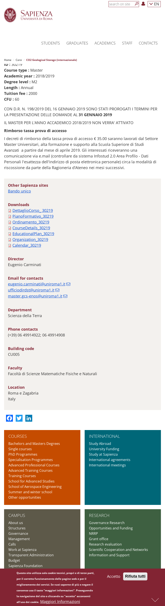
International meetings (107, 465)
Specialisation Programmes (30, 459)
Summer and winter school (30, 492)
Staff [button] (127, 43)
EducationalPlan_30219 (33, 233)
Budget (14, 560)
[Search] (136, 4)
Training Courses (22, 475)
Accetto (113, 577)
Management (19, 539)
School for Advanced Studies (31, 481)
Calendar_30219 (26, 245)
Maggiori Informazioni (60, 602)
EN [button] (154, 3)
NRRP (93, 533)
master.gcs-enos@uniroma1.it (35, 296)
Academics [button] (105, 43)
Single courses (20, 449)
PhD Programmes (22, 454)
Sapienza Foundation (25, 565)
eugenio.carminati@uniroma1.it (36, 284)
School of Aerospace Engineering (35, 486)
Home (7, 60)
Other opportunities (24, 497)
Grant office (98, 539)
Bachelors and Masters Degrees (34, 443)
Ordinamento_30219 (30, 222)
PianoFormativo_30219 (32, 216)
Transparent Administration (31, 555)
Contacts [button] (148, 43)
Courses (17, 436)
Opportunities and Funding (111, 528)
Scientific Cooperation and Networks (118, 549)
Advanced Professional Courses (34, 465)
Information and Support (109, 555)
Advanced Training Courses (30, 470)
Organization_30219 (30, 239)
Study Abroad (100, 443)
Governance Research (107, 522)
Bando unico (19, 191)
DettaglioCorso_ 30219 (32, 210)
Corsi (19, 60)
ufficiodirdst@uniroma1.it (31, 290)
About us (15, 522)
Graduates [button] (77, 43)
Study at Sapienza (103, 454)
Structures (17, 528)
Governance (18, 533)
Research (99, 515)
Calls (12, 544)
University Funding (104, 449)
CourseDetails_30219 (31, 227)
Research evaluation (105, 544)
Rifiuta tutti (135, 577)
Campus (16, 515)
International (104, 436)
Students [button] (50, 43)
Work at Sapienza (22, 549)
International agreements (109, 459)
